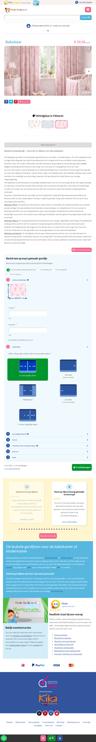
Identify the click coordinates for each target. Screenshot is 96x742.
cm (10, 318)
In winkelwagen (81, 467)
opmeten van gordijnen (22, 636)
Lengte (12, 308)
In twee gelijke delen (27, 375)
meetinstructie (57, 591)
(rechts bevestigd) (68, 402)
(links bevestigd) (68, 377)
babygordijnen (67, 558)
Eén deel (68, 375)
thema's (9, 567)
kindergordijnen (51, 558)
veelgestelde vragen (17, 645)
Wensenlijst (24, 101)
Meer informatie (48, 145)
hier (58, 567)
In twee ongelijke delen (27, 424)
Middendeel (28, 400)
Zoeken (86, 17)
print (29, 567)
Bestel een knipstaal (81, 250)
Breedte (12, 324)
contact (36, 645)
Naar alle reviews (48, 536)
